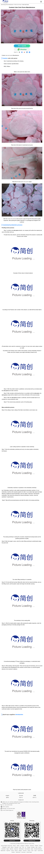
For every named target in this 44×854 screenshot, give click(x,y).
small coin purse (11, 218)
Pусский (21, 795)
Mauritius (11, 848)
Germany (25, 850)
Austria (12, 850)
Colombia (16, 847)
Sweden (13, 852)
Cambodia (3, 848)
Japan (35, 850)
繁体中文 (34, 797)
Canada (28, 847)
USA (23, 847)
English (7, 795)
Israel (32, 850)
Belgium (20, 850)
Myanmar (16, 848)
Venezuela (23, 852)
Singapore (22, 845)
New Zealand (27, 848)
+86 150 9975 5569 (8, 804)
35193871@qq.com (9, 810)
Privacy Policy (31, 843)
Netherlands (21, 848)
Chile (20, 847)
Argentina (8, 850)
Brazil (8, 847)
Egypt (7, 848)
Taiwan (18, 845)
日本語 (34, 795)
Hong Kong (10, 845)
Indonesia (32, 845)
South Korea (40, 850)
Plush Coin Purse (17, 4)
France (39, 847)
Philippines (4, 847)
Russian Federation (38, 848)
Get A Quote (22, 46)
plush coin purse (25, 181)
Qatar (32, 848)
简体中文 (21, 797)
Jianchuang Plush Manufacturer (7, 4)
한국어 (7, 797)
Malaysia (27, 845)
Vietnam (40, 845)
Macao (14, 845)
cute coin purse (9, 55)
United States (29, 852)
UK (25, 847)
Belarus (16, 850)
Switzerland (18, 852)
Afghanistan (3, 850)
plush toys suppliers (9, 714)
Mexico (12, 847)
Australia (33, 847)
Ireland (29, 850)
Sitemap (26, 843)
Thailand (36, 845)
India (36, 847)
